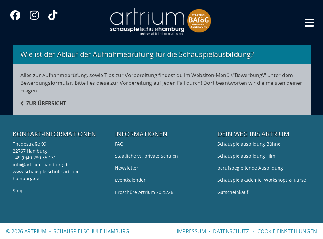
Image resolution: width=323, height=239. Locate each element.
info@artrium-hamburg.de (41, 165)
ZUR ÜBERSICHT (43, 103)
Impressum (191, 231)
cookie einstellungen (287, 231)
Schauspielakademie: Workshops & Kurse (261, 180)
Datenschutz (231, 231)
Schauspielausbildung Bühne (248, 144)
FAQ (119, 144)
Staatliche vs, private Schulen (146, 156)
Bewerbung (248, 75)
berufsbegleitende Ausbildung (250, 168)
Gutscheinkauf (232, 192)
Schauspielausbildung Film (246, 156)
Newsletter (126, 168)
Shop (18, 190)
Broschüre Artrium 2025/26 (144, 192)
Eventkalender (130, 180)
